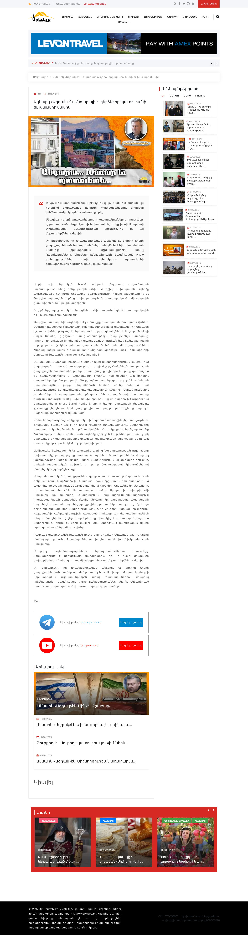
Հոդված (133, 17)
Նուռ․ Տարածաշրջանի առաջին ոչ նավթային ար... (182, 859)
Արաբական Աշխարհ (110, 17)
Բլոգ (205, 17)
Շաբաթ (174, 96)
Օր (163, 96)
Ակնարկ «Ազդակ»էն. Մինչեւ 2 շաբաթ (73, 706)
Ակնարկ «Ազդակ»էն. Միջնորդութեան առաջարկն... (86, 761)
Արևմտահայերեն (68, 3)
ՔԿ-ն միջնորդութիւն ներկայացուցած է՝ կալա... (58, 859)
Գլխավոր (40, 77)
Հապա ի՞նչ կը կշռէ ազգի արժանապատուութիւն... (201, 252)
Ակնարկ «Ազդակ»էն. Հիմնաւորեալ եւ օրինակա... (84, 725)
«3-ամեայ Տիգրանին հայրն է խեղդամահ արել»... (199, 234)
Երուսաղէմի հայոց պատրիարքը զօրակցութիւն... (198, 163)
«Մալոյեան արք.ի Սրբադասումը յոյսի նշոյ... (200, 145)
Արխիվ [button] (123, 22)
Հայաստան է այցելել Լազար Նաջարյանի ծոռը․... (199, 180)
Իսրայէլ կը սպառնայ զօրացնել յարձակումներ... (200, 269)
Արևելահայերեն (95, 3)
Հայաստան (85, 17)
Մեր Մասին (190, 17)
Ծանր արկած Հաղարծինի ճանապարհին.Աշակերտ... (200, 216)
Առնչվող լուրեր (51, 667)
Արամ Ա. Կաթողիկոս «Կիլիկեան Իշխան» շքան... (199, 110)
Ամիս (187, 96)
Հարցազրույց (152, 17)
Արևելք (68, 17)
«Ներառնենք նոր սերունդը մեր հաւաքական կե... (197, 198)
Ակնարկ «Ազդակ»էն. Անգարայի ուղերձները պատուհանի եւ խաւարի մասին (106, 77)
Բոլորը (200, 96)
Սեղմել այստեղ (131, 622)
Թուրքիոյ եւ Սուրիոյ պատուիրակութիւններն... (82, 743)
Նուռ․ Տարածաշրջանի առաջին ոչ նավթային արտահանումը (94, 63)
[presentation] (212, 64)
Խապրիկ (172, 17)
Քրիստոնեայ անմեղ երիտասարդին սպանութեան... (198, 127)
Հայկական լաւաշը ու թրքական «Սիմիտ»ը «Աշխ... (121, 859)
